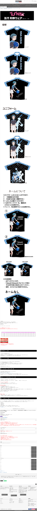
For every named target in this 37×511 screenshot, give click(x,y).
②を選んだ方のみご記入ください (3, 433)
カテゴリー (1, 498)
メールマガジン (35, 1)
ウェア (1, 4)
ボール (4, 4)
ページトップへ (36, 484)
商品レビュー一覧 (12, 502)
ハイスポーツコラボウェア (17, 5)
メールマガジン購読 (12, 501)
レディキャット (34, 4)
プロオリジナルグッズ (28, 5)
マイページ (11, 498)
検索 (7, 6)
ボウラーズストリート (22, 4)
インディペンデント (28, 4)
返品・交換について (21, 502)
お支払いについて (21, 501)
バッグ (7, 4)
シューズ (10, 4)
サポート (20, 498)
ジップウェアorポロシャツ (3, 427)
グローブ (13, 4)
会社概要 (29, 498)
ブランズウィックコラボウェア (3, 5)
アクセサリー (17, 4)
